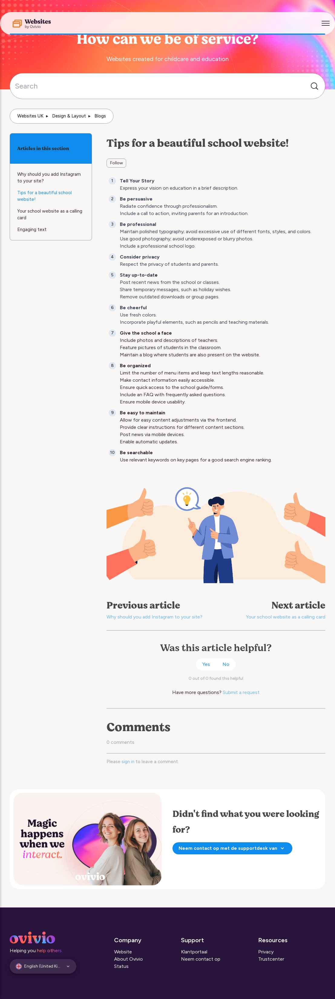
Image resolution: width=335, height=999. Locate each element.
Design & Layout (69, 116)
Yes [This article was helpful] (206, 664)
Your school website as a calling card (285, 617)
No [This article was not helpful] (225, 664)
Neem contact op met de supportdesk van (232, 848)
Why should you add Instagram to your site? (154, 617)
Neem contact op (200, 959)
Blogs (100, 116)
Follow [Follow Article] (116, 162)
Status (121, 966)
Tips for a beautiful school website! (44, 196)
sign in (128, 761)
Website (123, 952)
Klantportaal (194, 952)
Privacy (266, 952)
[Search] (167, 86)
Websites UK (30, 116)
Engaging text (32, 229)
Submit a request (241, 692)
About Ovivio (128, 959)
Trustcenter (271, 959)
